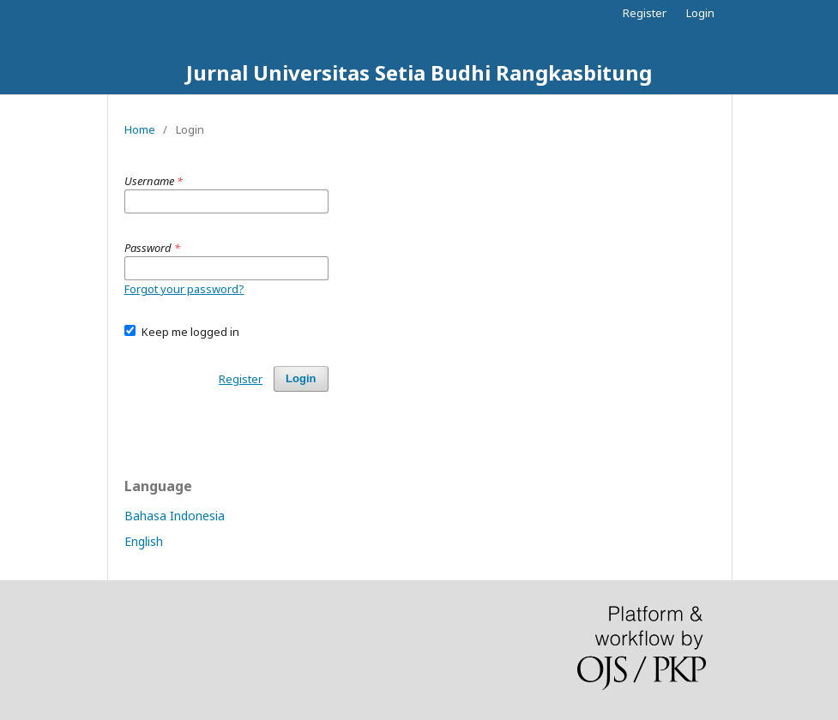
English (143, 541)
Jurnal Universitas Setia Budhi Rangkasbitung (419, 72)
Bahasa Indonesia (174, 515)
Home (139, 129)
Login (700, 13)
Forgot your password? (184, 289)
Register (644, 13)
